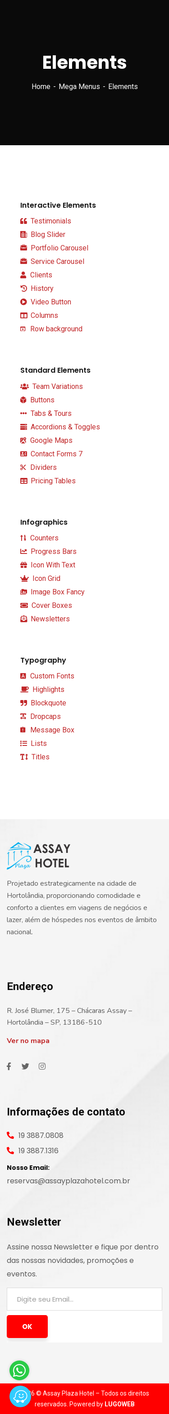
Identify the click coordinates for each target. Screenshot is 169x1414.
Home (41, 86)
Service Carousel (52, 261)
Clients (36, 275)
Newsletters (45, 619)
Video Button (45, 302)
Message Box (47, 730)
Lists (33, 743)
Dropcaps (40, 716)
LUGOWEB (120, 1404)
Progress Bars (48, 551)
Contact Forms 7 (51, 454)
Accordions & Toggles (60, 427)
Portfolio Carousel (54, 248)
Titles (35, 757)
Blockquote (43, 703)
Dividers (38, 467)
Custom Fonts (47, 676)
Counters (39, 538)
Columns (39, 315)
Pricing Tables (48, 481)
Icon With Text (47, 565)
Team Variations (51, 386)
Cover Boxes (46, 605)
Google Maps (46, 440)
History (37, 288)
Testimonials (45, 221)
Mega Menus (79, 86)
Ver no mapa (28, 1041)
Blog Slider (42, 234)
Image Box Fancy (52, 592)
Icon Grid (40, 578)
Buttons (37, 400)
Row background (51, 329)
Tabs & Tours (46, 413)
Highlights (42, 689)
